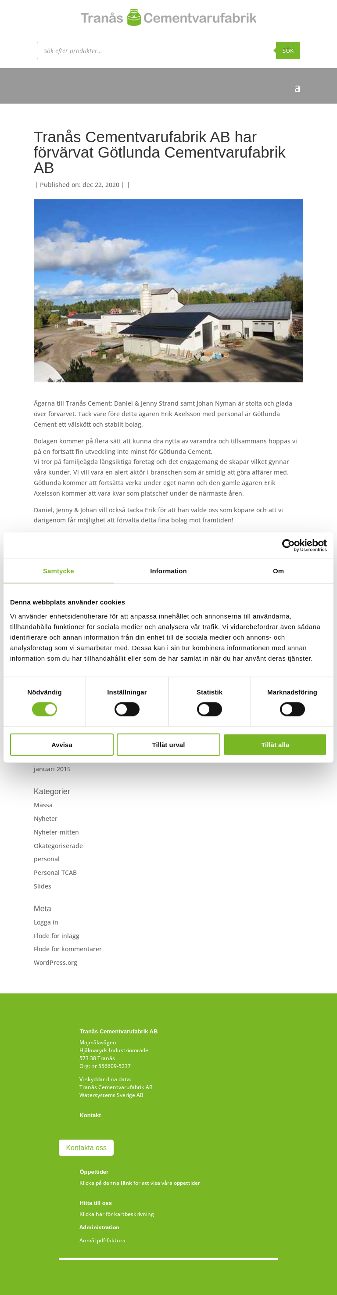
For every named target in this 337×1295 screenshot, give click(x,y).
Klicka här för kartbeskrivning (116, 1214)
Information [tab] (168, 571)
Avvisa (61, 744)
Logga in (46, 922)
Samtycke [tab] (58, 571)
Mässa (43, 805)
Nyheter (45, 818)
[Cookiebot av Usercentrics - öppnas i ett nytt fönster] (288, 545)
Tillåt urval (168, 744)
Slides (42, 886)
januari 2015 (52, 769)
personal (47, 859)
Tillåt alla (275, 744)
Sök (288, 50)
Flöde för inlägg (56, 936)
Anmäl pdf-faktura (102, 1240)
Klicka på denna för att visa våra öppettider (139, 1183)
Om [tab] (278, 571)
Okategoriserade (58, 846)
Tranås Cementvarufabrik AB (116, 1087)
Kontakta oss (86, 1147)
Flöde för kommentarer (68, 949)
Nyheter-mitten (56, 832)
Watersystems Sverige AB (111, 1095)
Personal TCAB (55, 872)
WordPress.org (55, 962)
